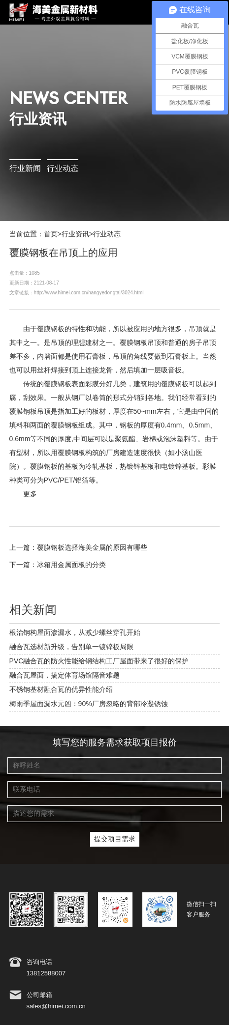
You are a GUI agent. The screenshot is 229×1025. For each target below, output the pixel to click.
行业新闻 (25, 169)
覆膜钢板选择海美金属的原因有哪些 (92, 547)
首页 (51, 234)
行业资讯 (75, 234)
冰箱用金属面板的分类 (71, 565)
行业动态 (62, 169)
